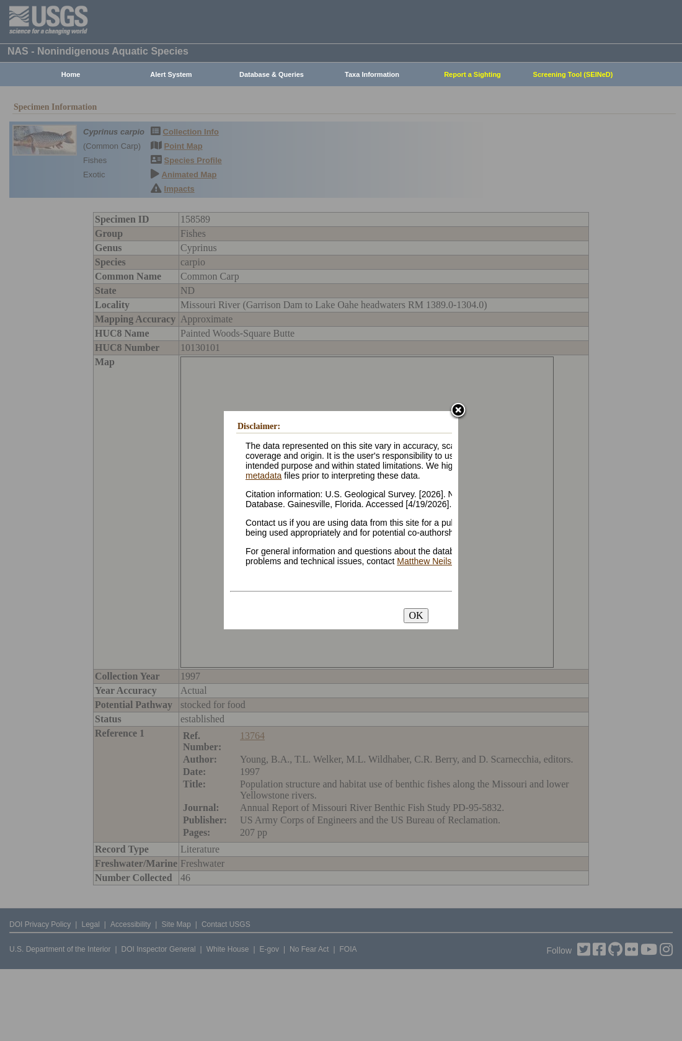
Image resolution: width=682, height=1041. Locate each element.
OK (416, 615)
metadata (263, 476)
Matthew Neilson (429, 561)
